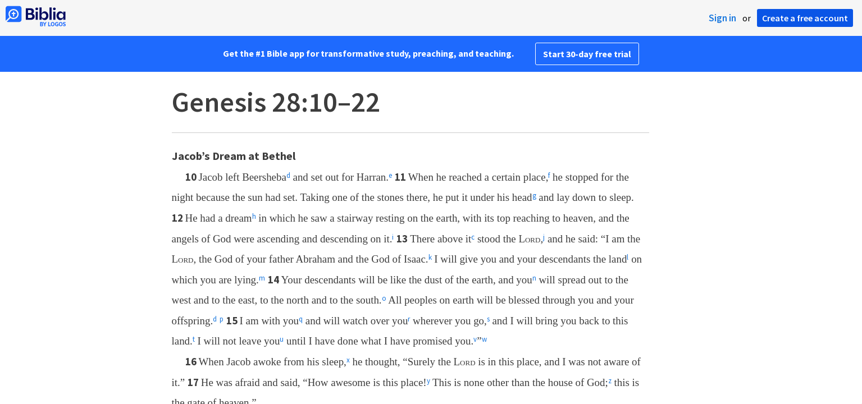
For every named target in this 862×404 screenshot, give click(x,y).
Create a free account (805, 18)
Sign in (722, 18)
